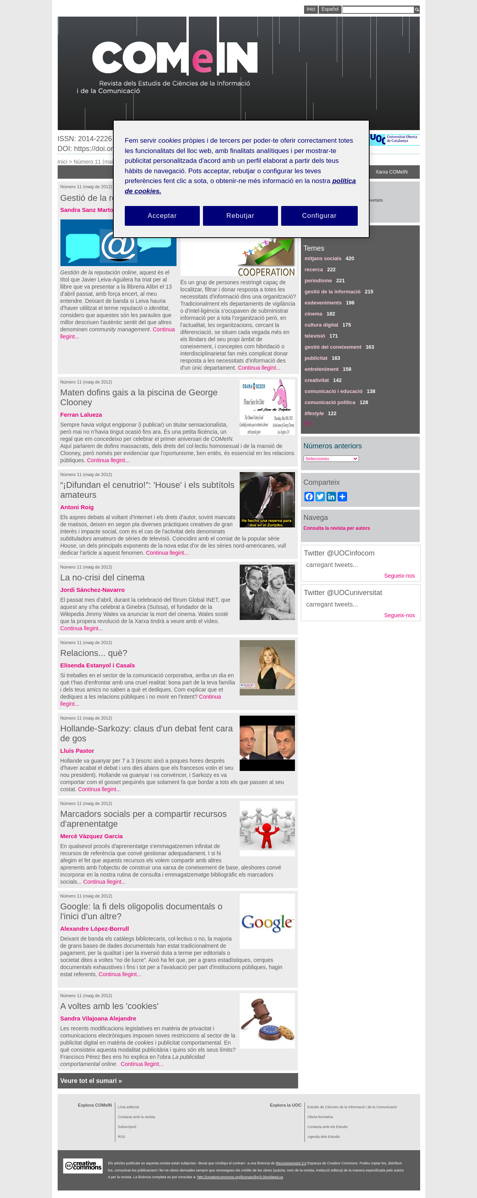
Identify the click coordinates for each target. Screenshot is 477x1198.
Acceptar (162, 215)
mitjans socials (323, 258)
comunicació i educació (334, 391)
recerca (314, 269)
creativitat (317, 380)
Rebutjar (240, 215)
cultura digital (321, 325)
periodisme (318, 280)
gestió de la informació (333, 292)
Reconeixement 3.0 (291, 1163)
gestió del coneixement (333, 347)
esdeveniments (323, 303)
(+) (308, 423)
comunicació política (330, 402)
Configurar (319, 215)
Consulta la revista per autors (337, 528)
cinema (314, 314)
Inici (63, 162)
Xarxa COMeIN (392, 172)
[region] (241, 179)
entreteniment (322, 369)
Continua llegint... (259, 368)
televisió (315, 336)
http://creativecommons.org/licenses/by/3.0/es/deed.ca (240, 1177)
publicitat (316, 358)
